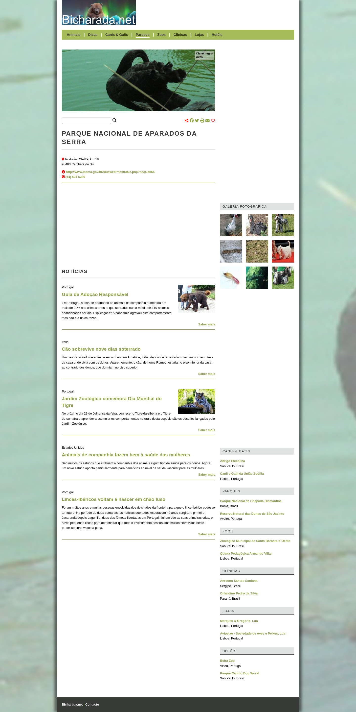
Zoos (161, 35)
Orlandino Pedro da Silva (239, 593)
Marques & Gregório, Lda (239, 621)
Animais (73, 35)
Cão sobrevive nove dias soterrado (101, 349)
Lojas (199, 35)
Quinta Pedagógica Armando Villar (246, 553)
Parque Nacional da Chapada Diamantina (251, 501)
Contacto (92, 704)
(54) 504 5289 (75, 177)
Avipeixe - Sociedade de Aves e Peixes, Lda (252, 633)
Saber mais (206, 324)
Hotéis (217, 35)
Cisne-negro (204, 53)
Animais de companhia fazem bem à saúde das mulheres (126, 454)
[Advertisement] (217, 12)
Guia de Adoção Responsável (95, 294)
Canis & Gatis (116, 35)
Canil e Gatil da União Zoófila (242, 473)
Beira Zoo (227, 661)
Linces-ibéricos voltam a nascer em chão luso (113, 499)
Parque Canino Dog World (239, 673)
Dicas (93, 35)
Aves (199, 56)
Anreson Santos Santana (238, 581)
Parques (143, 35)
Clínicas (180, 35)
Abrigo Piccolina (232, 461)
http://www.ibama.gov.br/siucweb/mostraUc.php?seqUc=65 (110, 172)
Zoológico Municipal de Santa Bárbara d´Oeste (255, 541)
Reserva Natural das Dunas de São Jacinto (252, 514)
